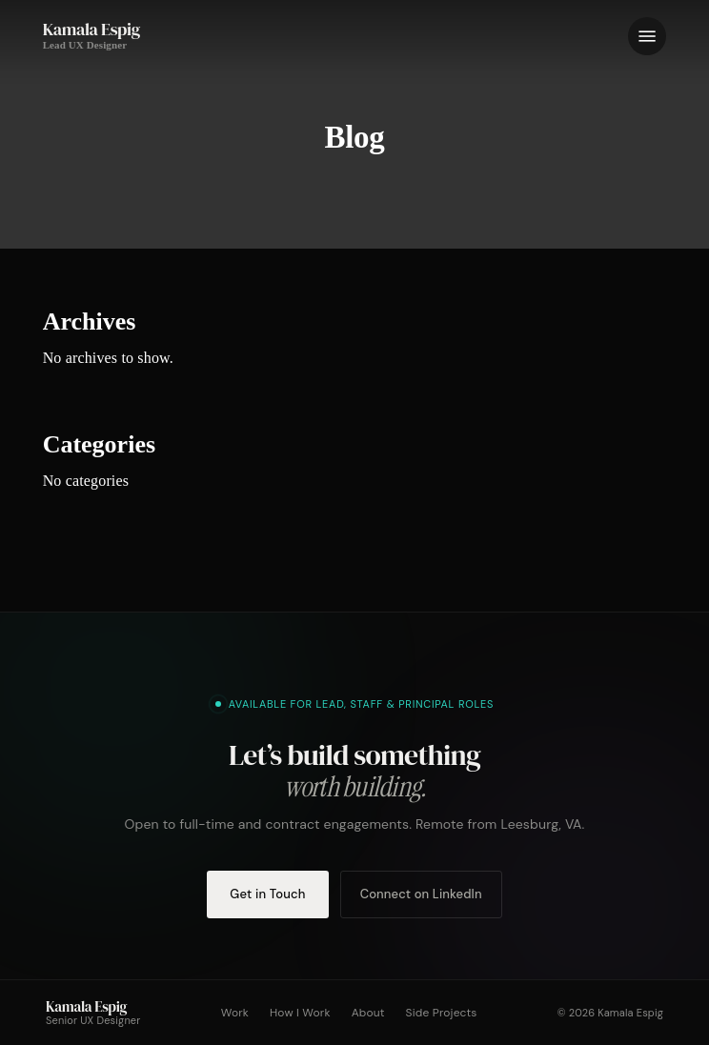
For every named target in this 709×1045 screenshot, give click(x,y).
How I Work (300, 1012)
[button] (647, 36)
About (368, 1012)
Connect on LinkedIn (421, 894)
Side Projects (441, 1012)
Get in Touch (267, 894)
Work (235, 1012)
